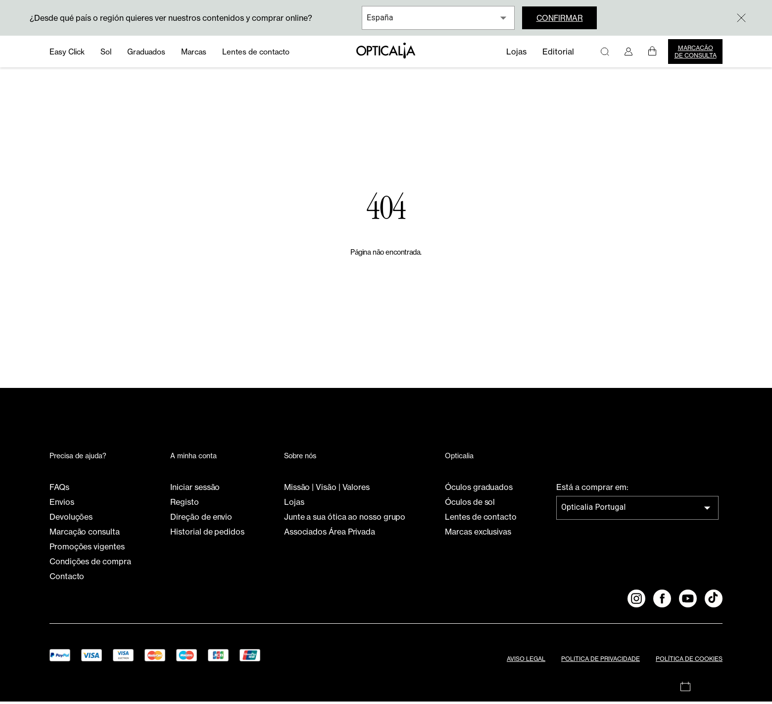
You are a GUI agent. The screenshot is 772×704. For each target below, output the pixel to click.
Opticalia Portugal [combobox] (593, 510)
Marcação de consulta (696, 51)
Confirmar (561, 18)
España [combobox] (380, 17)
